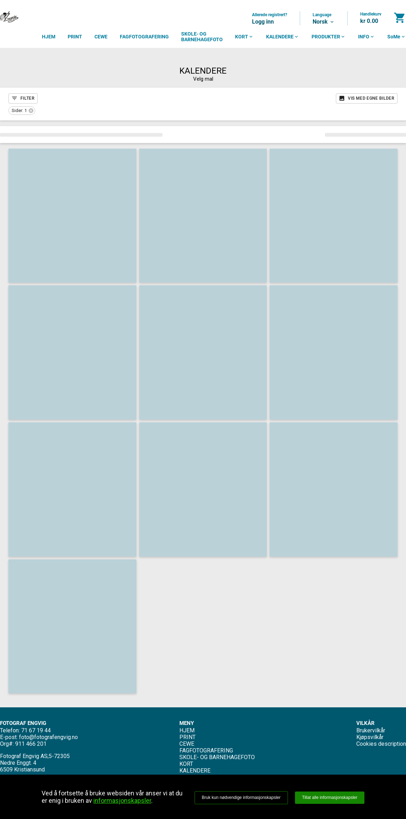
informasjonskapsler (122, 800)
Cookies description (381, 743)
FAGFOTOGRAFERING (144, 36)
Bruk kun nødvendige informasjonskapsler (241, 797)
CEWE (100, 36)
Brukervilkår (370, 730)
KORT (244, 36)
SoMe (396, 36)
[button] (21, 110)
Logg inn (263, 21)
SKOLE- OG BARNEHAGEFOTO (202, 36)
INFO (366, 36)
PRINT (75, 36)
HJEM (48, 36)
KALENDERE (282, 36)
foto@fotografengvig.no (48, 737)
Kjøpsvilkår (369, 737)
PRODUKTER (329, 36)
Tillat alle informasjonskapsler (329, 797)
